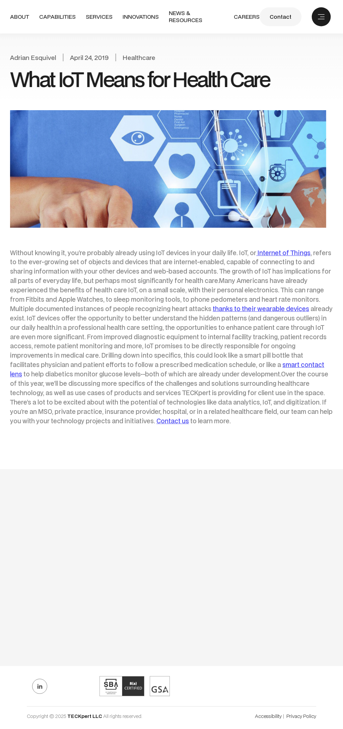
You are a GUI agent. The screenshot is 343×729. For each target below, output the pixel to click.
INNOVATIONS (141, 16)
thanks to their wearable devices (261, 308)
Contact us (172, 421)
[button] (57, 16)
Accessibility (268, 716)
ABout (19, 16)
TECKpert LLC (85, 716)
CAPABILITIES (57, 16)
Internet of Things (283, 252)
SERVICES (99, 16)
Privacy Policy (301, 716)
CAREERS (247, 16)
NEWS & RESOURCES (185, 17)
